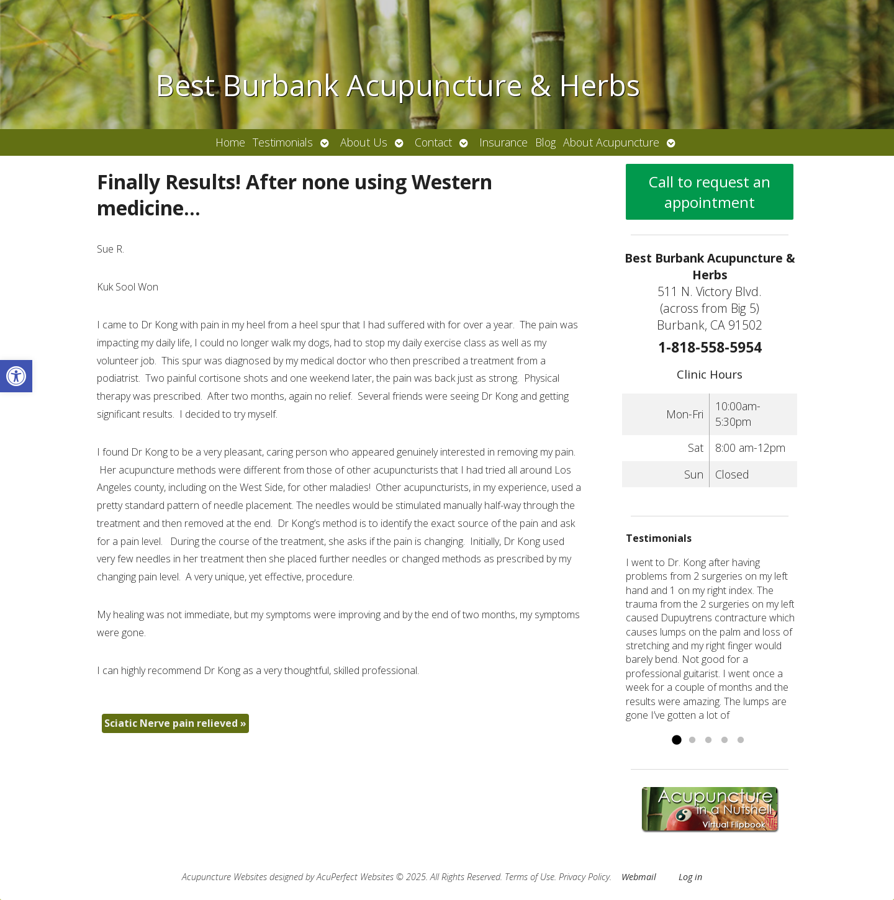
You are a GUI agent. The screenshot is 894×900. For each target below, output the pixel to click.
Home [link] (230, 142)
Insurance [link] (503, 142)
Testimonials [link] (283, 142)
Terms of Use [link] (529, 877)
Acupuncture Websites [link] (224, 877)
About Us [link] (363, 142)
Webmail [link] (638, 877)
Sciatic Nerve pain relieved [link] (175, 723)
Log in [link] (690, 877)
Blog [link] (545, 142)
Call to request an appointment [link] (709, 191)
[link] (16, 376)
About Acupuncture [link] (611, 142)
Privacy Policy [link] (584, 877)
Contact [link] (433, 142)
